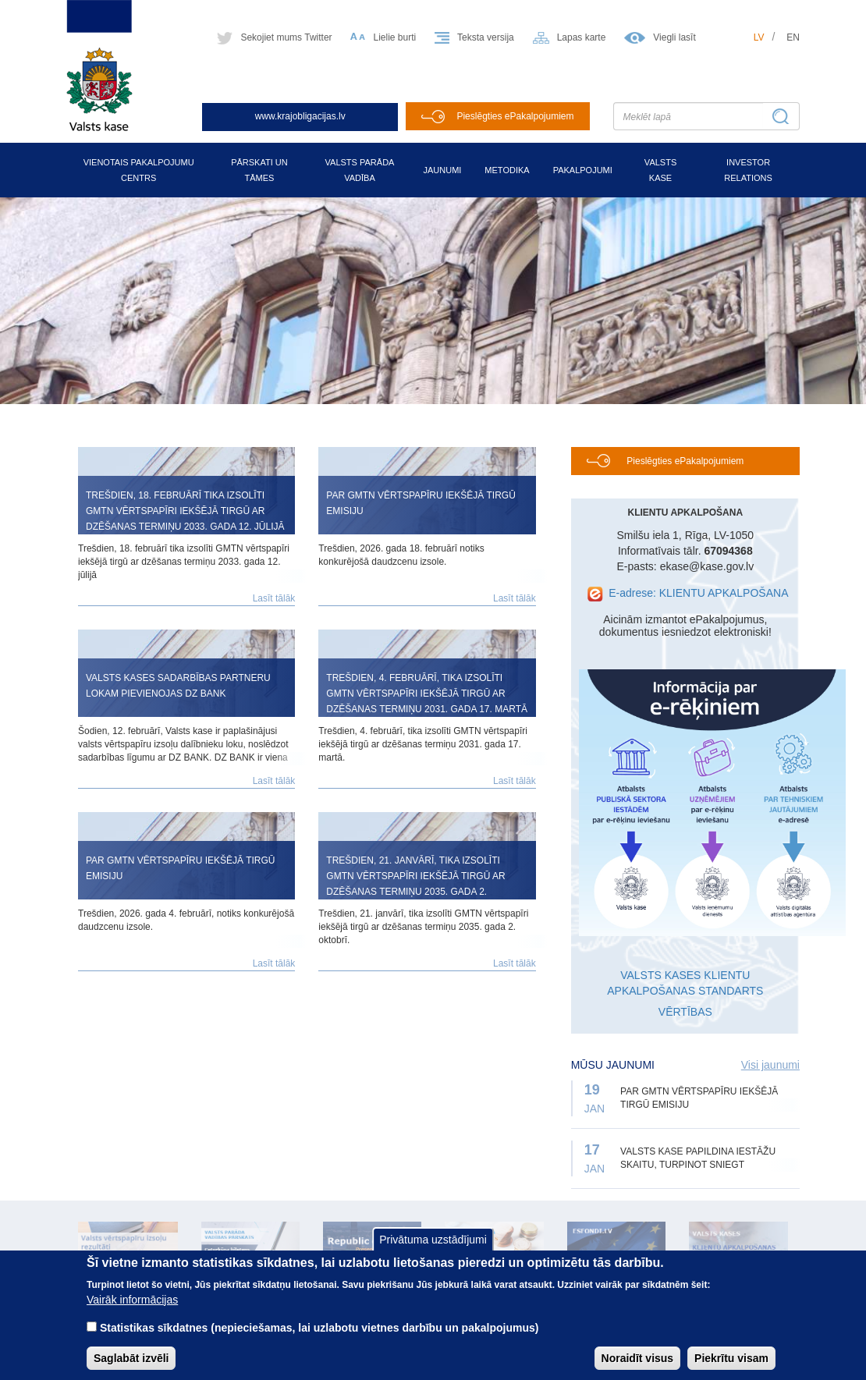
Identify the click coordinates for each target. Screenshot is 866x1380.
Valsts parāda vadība (360, 170)
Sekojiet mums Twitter (286, 37)
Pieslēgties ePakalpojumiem (514, 116)
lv (759, 37)
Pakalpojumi (582, 170)
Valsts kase (660, 170)
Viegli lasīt (674, 37)
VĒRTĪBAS (685, 1012)
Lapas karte (581, 37)
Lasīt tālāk (274, 598)
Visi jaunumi (770, 1065)
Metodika (506, 170)
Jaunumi (442, 170)
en (793, 37)
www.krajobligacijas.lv (300, 116)
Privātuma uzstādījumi (433, 1253)
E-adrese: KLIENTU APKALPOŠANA (698, 593)
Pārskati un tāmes (259, 170)
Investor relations (748, 170)
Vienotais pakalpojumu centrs (138, 170)
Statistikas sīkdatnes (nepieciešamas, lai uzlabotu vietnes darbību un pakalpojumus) (319, 1341)
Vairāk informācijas (132, 1313)
